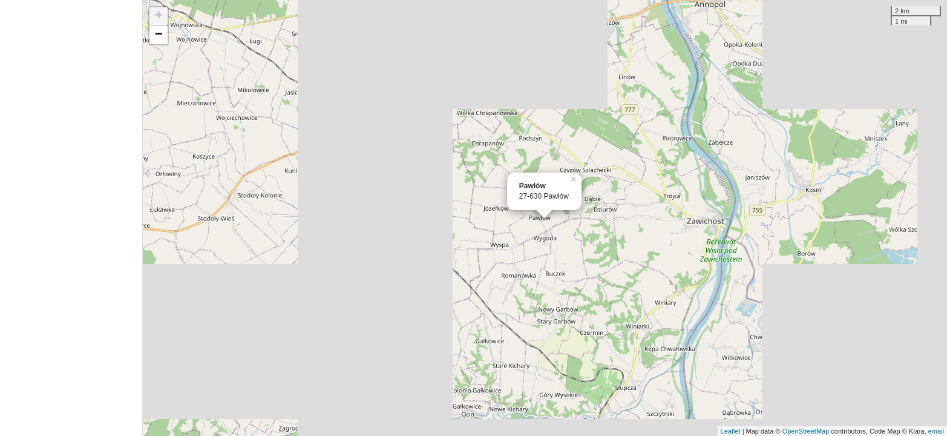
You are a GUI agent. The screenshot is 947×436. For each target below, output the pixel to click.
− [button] (159, 35)
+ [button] (159, 16)
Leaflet (731, 431)
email (936, 431)
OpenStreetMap (806, 431)
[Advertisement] (71, 218)
